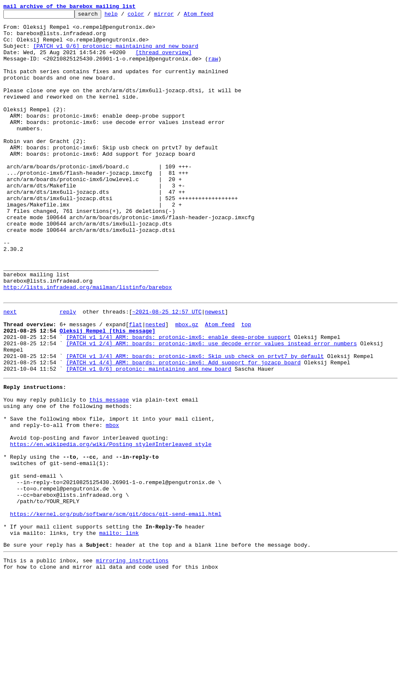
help (124, 16)
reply (68, 370)
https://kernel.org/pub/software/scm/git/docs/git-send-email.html (115, 610)
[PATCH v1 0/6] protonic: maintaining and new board (115, 53)
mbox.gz (187, 385)
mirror (177, 16)
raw (213, 68)
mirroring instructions (132, 663)
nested (155, 385)
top (246, 385)
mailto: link (119, 633)
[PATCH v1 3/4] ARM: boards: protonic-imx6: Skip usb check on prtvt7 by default (195, 423)
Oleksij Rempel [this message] (107, 392)
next (10, 370)
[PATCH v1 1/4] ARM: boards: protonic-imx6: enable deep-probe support (178, 400)
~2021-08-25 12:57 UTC (167, 370)
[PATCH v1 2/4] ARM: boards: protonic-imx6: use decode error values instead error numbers (211, 408)
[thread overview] (164, 61)
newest (215, 370)
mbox (112, 503)
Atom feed (212, 16)
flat (135, 385)
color (149, 16)
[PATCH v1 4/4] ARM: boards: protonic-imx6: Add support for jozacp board (183, 431)
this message (109, 473)
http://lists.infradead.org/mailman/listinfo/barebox (87, 343)
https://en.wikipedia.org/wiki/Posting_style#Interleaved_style (111, 526)
